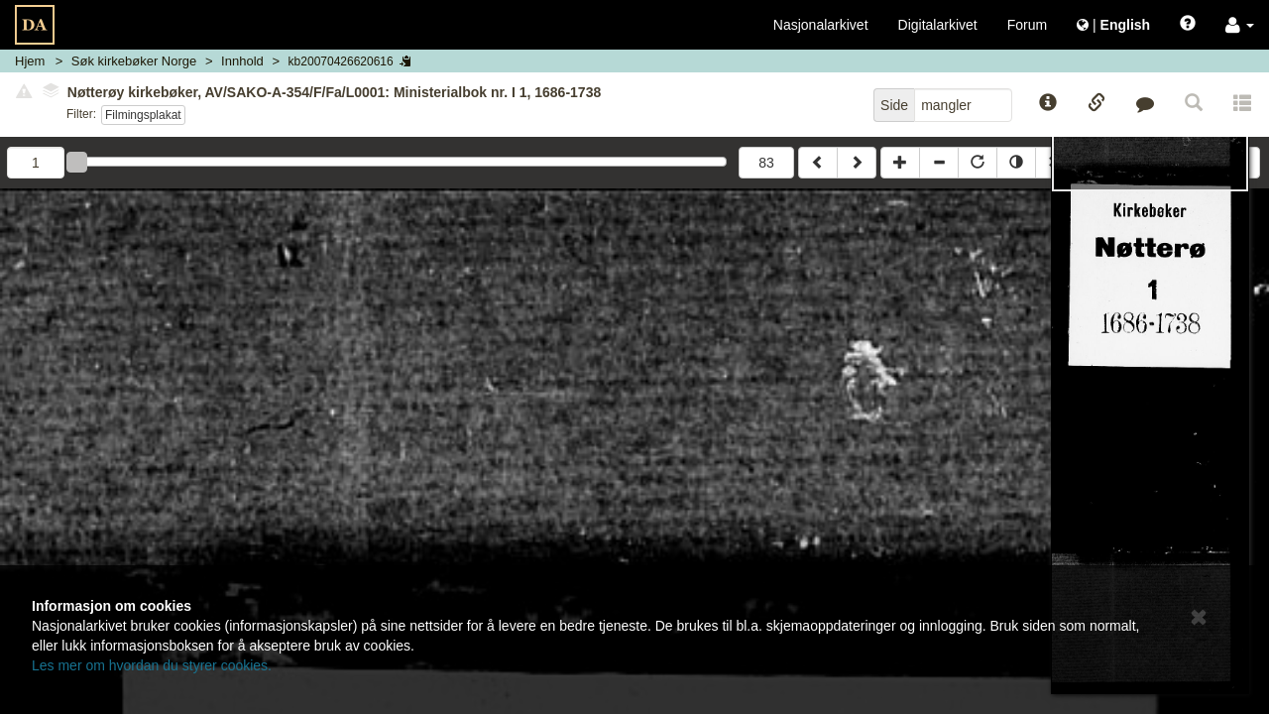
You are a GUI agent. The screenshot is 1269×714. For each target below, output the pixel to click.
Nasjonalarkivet (820, 25)
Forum (1027, 25)
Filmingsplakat (143, 115)
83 (766, 163)
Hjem (30, 61)
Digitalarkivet (938, 25)
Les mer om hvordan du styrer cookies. (152, 665)
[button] (1240, 25)
